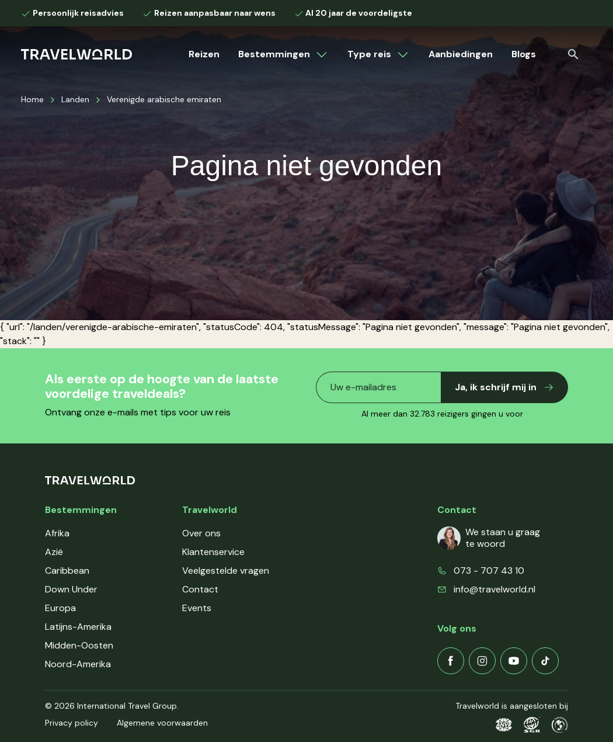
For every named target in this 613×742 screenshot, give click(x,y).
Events (196, 608)
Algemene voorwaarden (162, 722)
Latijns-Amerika (78, 626)
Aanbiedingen (461, 54)
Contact (200, 589)
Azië (54, 552)
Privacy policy (71, 722)
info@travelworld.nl (494, 589)
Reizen (204, 54)
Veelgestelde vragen (225, 570)
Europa (60, 608)
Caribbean (67, 570)
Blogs (523, 54)
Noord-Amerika (78, 664)
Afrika (57, 533)
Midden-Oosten (79, 645)
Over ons (201, 533)
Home (32, 99)
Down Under (71, 589)
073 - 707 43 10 (489, 570)
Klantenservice (213, 552)
